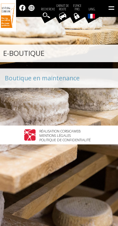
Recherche (48, 9)
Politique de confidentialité (65, 139)
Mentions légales (55, 135)
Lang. (91, 13)
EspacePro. (77, 7)
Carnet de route (62, 7)
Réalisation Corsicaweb (60, 131)
